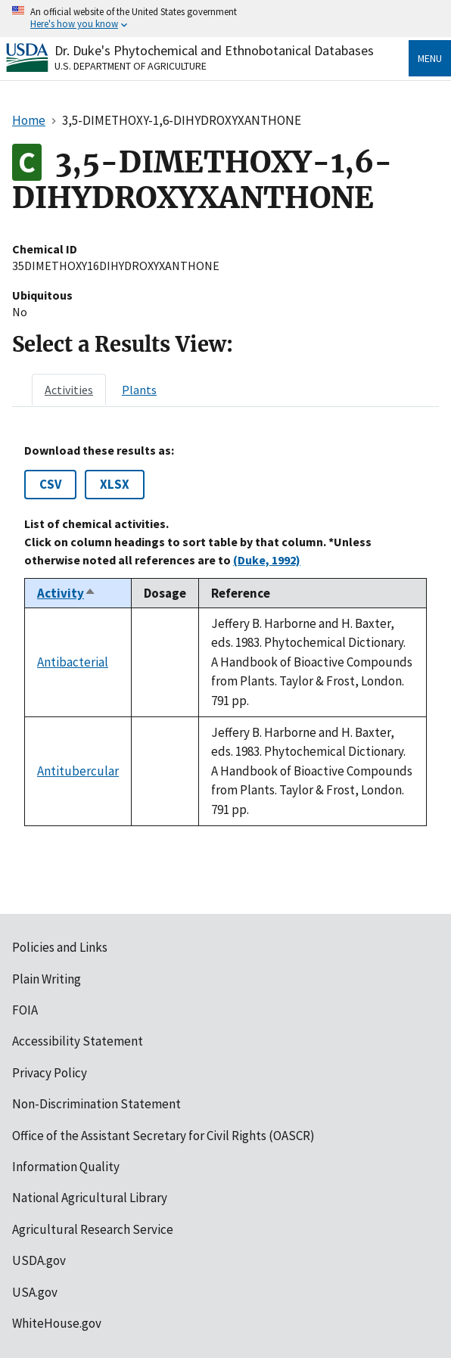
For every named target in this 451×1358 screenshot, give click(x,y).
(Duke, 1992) (266, 559)
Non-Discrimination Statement (96, 1103)
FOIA (25, 1010)
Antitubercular (78, 771)
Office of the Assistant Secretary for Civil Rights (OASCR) (163, 1135)
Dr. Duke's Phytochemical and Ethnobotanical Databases (214, 50)
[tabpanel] (225, 634)
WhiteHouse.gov (56, 1323)
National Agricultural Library (89, 1197)
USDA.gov (39, 1260)
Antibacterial (72, 662)
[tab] (68, 389)
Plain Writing (46, 979)
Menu (430, 58)
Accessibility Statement (77, 1041)
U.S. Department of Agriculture (130, 66)
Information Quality (66, 1166)
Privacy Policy (49, 1072)
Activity (66, 593)
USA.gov (35, 1292)
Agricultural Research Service (92, 1229)
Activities (69, 389)
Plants (139, 389)
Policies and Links (59, 947)
